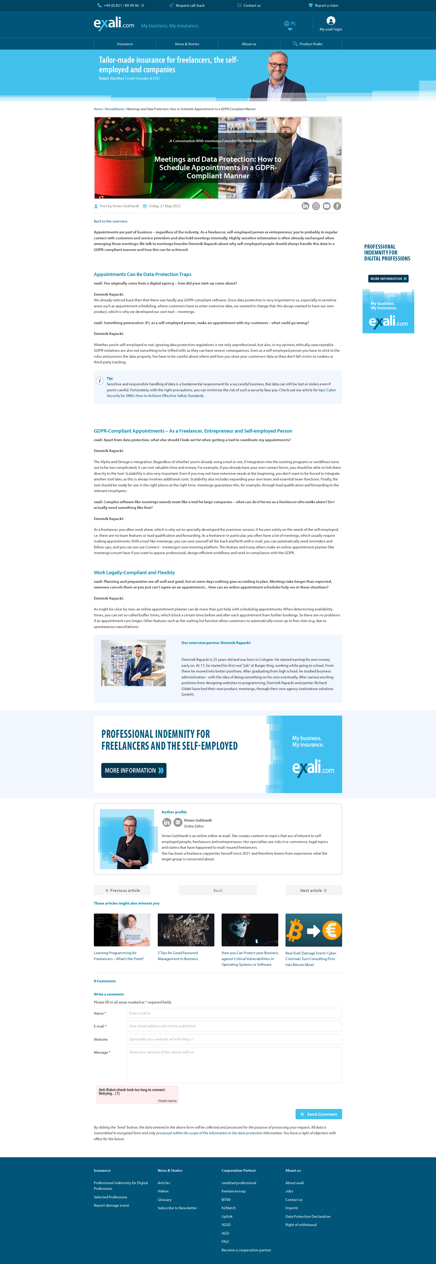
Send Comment (321, 1114)
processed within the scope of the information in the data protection (209, 1132)
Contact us (252, 5)
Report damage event (111, 1205)
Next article (311, 890)
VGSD (226, 1224)
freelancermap (234, 1191)
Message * (102, 1052)
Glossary (164, 1199)
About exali (294, 1182)
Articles (164, 1182)
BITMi (226, 1199)
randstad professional (239, 1182)
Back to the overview (110, 221)
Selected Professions (110, 1196)
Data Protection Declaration (307, 1216)
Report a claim (327, 5)
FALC (225, 1241)
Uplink (227, 1216)
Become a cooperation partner (246, 1249)
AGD (225, 1233)
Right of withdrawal (301, 1224)
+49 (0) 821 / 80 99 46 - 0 (124, 5)
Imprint (291, 1207)
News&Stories (114, 109)
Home (98, 109)
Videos (163, 1191)
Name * (100, 1013)
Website (101, 1039)
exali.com (114, 24)
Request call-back (190, 5)
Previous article (125, 890)
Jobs (289, 1191)
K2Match (229, 1207)
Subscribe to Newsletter (177, 1207)
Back (218, 890)
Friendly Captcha (167, 1100)
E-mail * (100, 1026)
